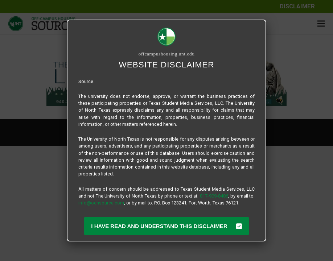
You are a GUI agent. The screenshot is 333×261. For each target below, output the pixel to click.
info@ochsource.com (101, 203)
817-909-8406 (214, 196)
